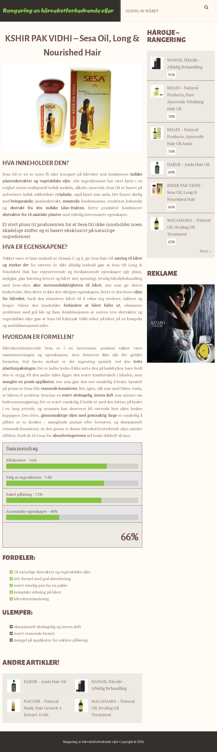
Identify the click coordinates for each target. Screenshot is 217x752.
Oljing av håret (141, 10)
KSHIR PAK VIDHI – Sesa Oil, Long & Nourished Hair (185, 192)
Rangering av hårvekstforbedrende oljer (57, 10)
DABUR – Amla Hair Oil (45, 681)
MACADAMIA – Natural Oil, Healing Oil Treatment (113, 707)
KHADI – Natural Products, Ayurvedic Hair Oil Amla (185, 136)
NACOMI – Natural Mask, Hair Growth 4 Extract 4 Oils (42, 707)
